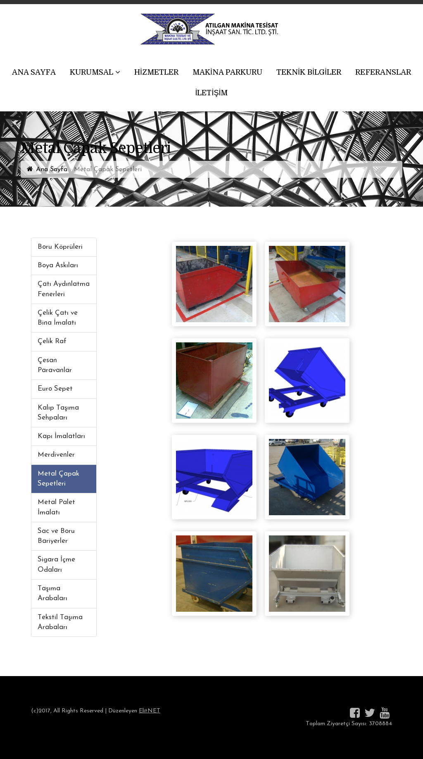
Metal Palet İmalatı (56, 507)
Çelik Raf (52, 341)
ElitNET (149, 711)
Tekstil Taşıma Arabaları (60, 622)
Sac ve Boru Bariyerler (56, 536)
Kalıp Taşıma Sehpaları (58, 412)
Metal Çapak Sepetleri (58, 478)
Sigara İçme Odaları (56, 564)
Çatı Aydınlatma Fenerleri (64, 288)
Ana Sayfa (51, 169)
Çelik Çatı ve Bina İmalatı (58, 317)
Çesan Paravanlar (55, 365)
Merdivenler (56, 454)
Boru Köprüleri (60, 246)
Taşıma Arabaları (52, 593)
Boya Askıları (58, 265)
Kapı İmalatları (61, 436)
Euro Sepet (55, 388)
